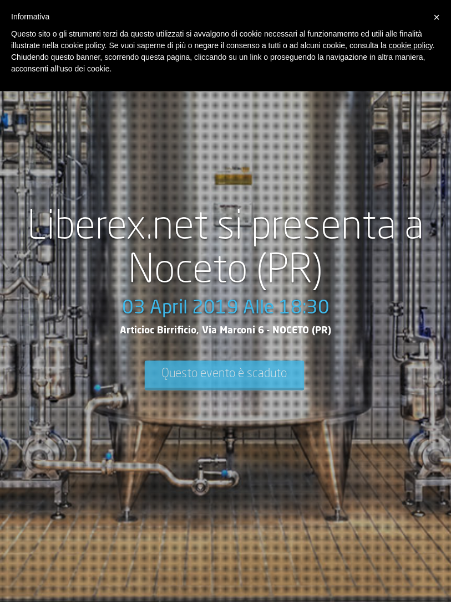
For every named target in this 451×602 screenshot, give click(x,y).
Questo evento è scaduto (224, 374)
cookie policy (411, 45)
